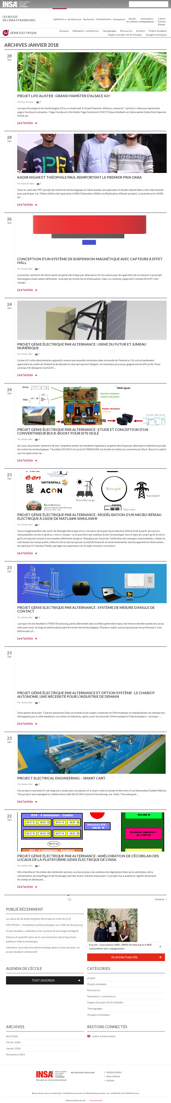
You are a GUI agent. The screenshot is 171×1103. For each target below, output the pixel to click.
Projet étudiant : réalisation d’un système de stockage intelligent (42, 930)
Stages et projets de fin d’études (125, 34)
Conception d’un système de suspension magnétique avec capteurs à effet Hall (87, 260)
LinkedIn (90, 1076)
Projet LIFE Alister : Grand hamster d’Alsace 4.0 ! (66, 95)
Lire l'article (25, 123)
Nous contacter (113, 1075)
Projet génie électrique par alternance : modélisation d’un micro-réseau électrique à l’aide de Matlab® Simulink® (85, 516)
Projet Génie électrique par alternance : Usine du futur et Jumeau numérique (84, 346)
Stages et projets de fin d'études (105, 1001)
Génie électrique (23, 33)
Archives (140, 30)
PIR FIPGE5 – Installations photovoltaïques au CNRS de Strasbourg (44, 923)
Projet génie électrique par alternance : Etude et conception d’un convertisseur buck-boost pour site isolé (85, 431)
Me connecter (96, 1099)
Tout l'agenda (43, 979)
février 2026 (13, 1041)
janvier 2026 (13, 1047)
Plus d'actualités (124, 956)
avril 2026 (12, 1035)
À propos (64, 30)
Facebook (73, 1076)
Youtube (84, 1076)
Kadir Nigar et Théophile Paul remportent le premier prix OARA (82, 177)
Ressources (126, 30)
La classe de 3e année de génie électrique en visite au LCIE (38, 917)
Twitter (78, 1076)
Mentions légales (114, 1071)
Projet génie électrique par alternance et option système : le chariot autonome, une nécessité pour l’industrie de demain (89, 694)
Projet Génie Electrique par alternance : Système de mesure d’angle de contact (89, 609)
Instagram (95, 1076)
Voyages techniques (156, 34)
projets (91, 976)
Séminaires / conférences (85, 30)
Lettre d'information (103, 1035)
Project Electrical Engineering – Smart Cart (63, 777)
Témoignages (109, 30)
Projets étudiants (158, 30)
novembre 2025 (15, 1053)
